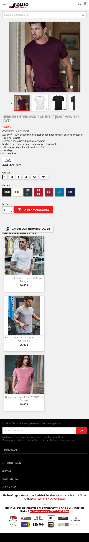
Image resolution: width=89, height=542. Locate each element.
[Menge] (6, 209)
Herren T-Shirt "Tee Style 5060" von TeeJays (24, 279)
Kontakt (10, 450)
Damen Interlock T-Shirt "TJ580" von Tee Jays (24, 398)
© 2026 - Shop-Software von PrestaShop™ (25, 538)
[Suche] (44, 14)
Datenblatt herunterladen (28, 229)
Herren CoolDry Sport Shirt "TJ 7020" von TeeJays (24, 339)
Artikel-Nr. (8, 165)
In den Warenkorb (33, 210)
